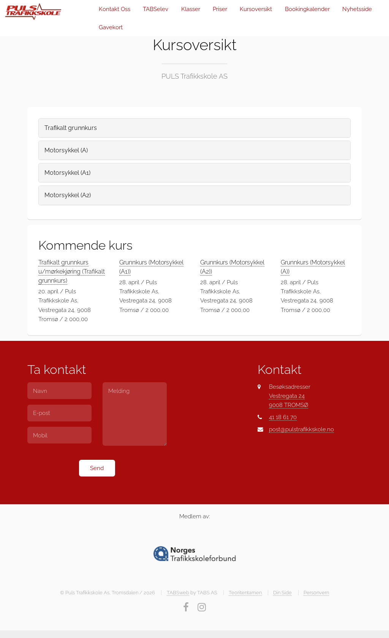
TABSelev (155, 9)
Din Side (282, 592)
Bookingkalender (307, 9)
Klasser (190, 9)
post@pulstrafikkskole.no (301, 429)
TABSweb (178, 592)
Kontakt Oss (114, 9)
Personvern (316, 592)
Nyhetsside (357, 9)
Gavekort (111, 27)
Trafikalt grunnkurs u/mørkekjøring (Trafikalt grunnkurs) (71, 271)
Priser (220, 9)
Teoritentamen (245, 592)
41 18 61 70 (283, 417)
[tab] (194, 128)
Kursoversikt (256, 9)
